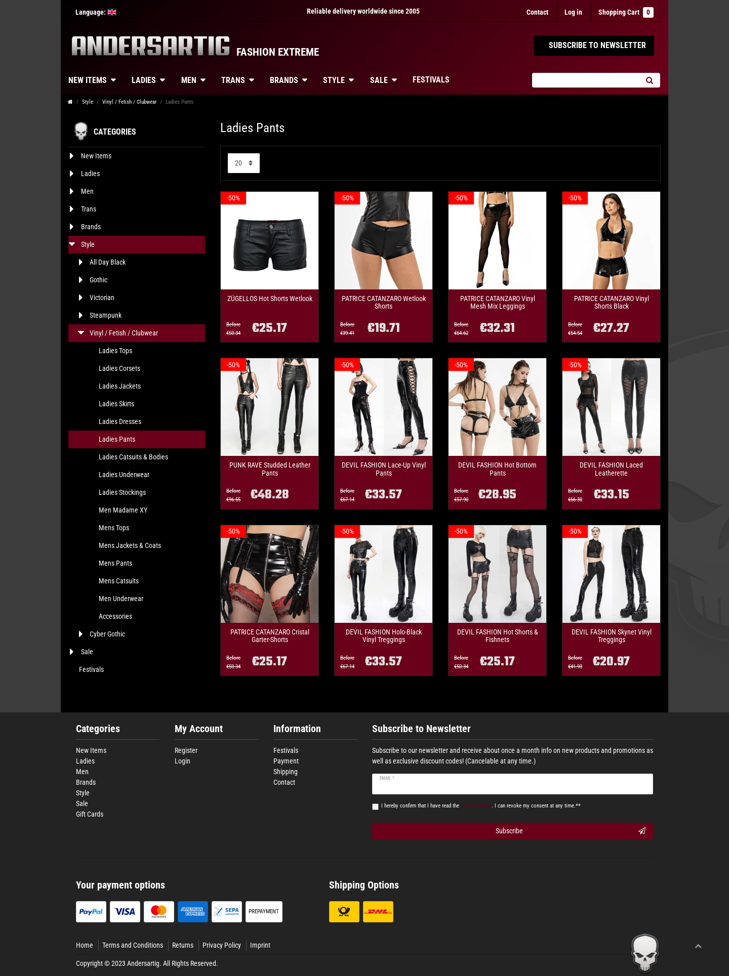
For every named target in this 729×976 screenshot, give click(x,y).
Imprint (260, 945)
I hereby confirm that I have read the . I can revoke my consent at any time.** (481, 805)
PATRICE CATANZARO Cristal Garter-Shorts (269, 636)
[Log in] (573, 12)
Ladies (144, 80)
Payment (286, 761)
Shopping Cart (626, 12)
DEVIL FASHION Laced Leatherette (611, 469)
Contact (537, 12)
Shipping (285, 772)
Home (84, 945)
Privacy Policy (221, 945)
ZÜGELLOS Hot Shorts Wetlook (269, 299)
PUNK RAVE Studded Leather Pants (269, 469)
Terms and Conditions (132, 945)
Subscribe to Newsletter (421, 729)
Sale (379, 80)
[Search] (649, 80)
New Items (87, 80)
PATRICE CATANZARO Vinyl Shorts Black (611, 302)
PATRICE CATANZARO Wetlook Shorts (384, 302)
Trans (233, 80)
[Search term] (585, 80)
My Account (199, 729)
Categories (98, 729)
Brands (284, 80)
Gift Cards (89, 814)
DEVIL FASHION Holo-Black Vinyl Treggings (384, 636)
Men (188, 80)
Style (334, 80)
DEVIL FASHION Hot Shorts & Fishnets (497, 636)
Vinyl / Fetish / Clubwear (129, 102)
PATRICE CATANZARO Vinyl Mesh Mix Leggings (497, 302)
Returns (182, 945)
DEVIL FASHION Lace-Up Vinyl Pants (384, 469)
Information (297, 729)
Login (182, 761)
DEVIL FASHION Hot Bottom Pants (497, 469)
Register (186, 750)
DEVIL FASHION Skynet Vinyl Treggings (612, 636)
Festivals (431, 79)
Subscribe (571, 831)
